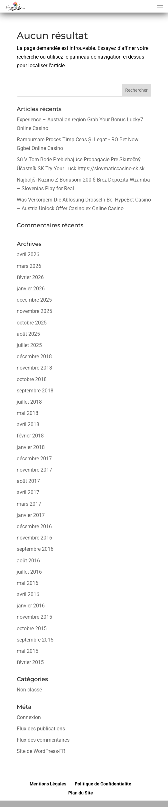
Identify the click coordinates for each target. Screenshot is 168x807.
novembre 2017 (34, 470)
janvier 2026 (31, 289)
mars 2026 (29, 266)
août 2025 (28, 334)
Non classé (29, 690)
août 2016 (28, 561)
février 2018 (30, 436)
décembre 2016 (34, 526)
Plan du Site (80, 792)
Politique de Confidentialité (103, 783)
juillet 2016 (29, 572)
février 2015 (30, 662)
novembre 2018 (34, 368)
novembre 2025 (34, 311)
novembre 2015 (34, 617)
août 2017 (28, 481)
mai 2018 (27, 413)
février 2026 (30, 277)
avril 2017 (28, 492)
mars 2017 (29, 504)
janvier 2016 (31, 606)
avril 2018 (28, 424)
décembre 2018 (34, 356)
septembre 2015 (35, 640)
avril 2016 (28, 594)
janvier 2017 (31, 515)
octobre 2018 (32, 379)
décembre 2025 (34, 300)
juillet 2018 (29, 402)
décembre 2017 (34, 458)
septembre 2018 (35, 391)
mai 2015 (27, 651)
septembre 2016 (35, 549)
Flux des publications (41, 729)
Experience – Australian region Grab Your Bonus (72, 120)
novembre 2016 (34, 538)
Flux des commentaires (43, 740)
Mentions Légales (48, 783)
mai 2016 (27, 583)
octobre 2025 (32, 323)
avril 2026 (28, 254)
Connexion (29, 717)
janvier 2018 (31, 447)
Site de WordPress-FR (41, 751)
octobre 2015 (32, 628)
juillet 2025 (29, 345)
